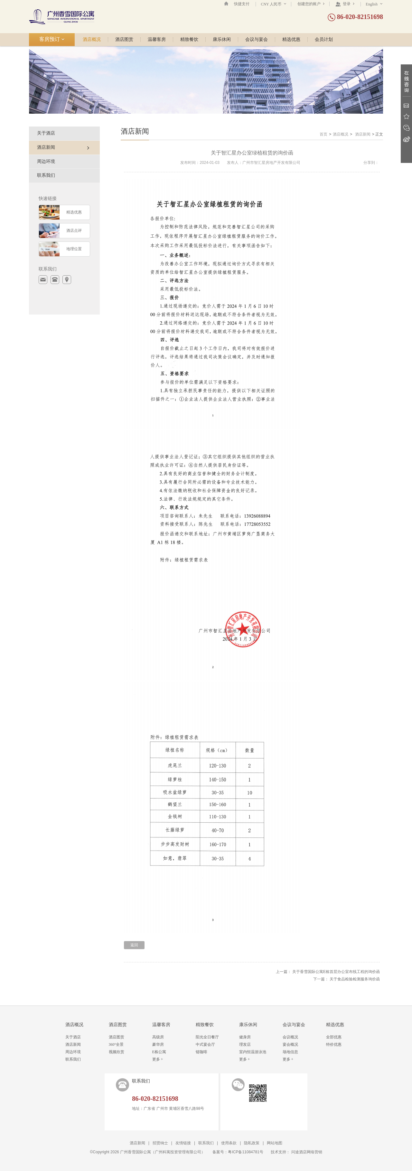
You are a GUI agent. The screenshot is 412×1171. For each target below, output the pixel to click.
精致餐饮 (189, 39)
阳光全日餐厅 (207, 1037)
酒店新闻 (362, 134)
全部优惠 (334, 1037)
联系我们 (46, 175)
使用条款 (229, 1143)
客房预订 (52, 39)
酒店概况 (92, 39)
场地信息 (290, 1052)
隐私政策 (251, 1143)
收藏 (406, 116)
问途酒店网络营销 (306, 1152)
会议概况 (290, 1037)
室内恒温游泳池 (252, 1052)
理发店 (245, 1044)
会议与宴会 (256, 39)
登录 (344, 4)
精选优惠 (291, 39)
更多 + (157, 1059)
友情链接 (183, 1143)
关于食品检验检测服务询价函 (355, 979)
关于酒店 (46, 133)
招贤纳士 (160, 1143)
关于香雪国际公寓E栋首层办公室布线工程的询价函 (336, 971)
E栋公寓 (159, 1052)
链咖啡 (201, 1052)
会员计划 (324, 39)
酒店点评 (74, 230)
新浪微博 (406, 139)
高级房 (158, 1037)
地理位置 (74, 249)
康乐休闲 (222, 39)
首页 (323, 134)
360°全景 (116, 1044)
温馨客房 (157, 39)
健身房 (245, 1037)
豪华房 (158, 1044)
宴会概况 (290, 1044)
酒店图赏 (124, 39)
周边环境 (46, 161)
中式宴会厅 (205, 1044)
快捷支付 (241, 4)
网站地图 (274, 1143)
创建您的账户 (310, 4)
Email (406, 105)
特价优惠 (334, 1044)
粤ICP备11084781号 (245, 1152)
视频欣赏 (116, 1052)
